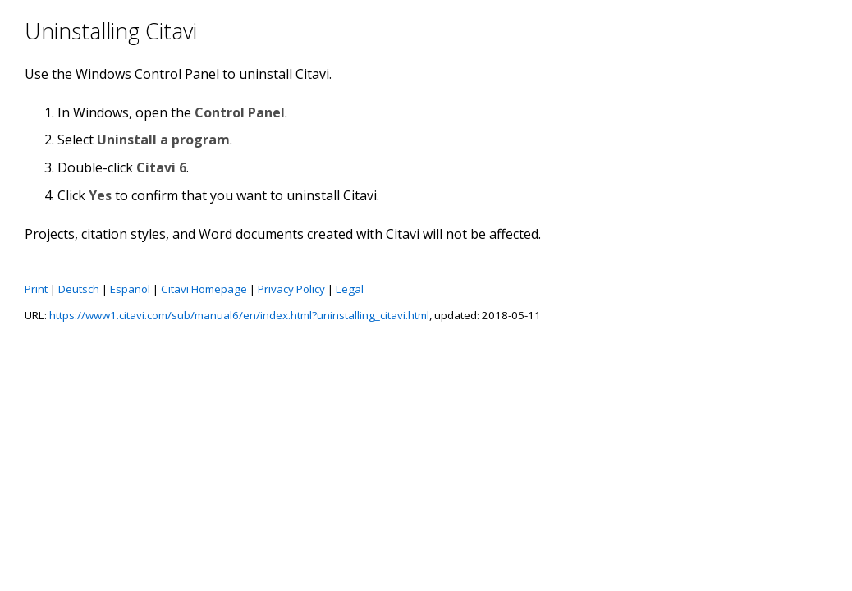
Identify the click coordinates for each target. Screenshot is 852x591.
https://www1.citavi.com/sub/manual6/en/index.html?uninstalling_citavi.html (239, 315)
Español (130, 289)
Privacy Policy (291, 289)
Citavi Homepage (204, 289)
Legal (350, 289)
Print (36, 289)
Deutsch (78, 289)
